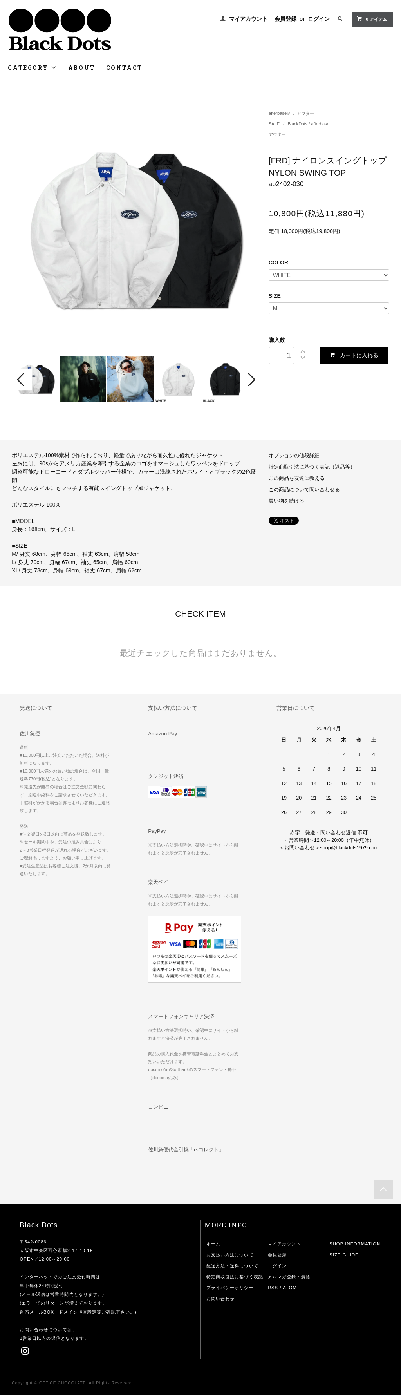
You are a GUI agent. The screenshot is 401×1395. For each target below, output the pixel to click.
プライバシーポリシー (230, 1287)
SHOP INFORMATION (354, 1243)
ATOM (290, 1287)
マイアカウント (248, 19)
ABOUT (81, 67)
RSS (273, 1287)
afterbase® (279, 113)
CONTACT (124, 67)
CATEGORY (32, 67)
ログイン (319, 19)
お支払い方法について (230, 1254)
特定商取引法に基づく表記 (234, 1276)
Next (250, 379)
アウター (305, 113)
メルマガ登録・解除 (289, 1276)
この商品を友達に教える (297, 478)
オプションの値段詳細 (294, 455)
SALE (275, 123)
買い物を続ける (286, 501)
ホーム (213, 1243)
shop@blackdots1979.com (349, 847)
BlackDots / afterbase (308, 123)
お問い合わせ (220, 1298)
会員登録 (285, 19)
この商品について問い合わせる (304, 489)
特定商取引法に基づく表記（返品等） (312, 467)
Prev (22, 379)
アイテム (371, 19)
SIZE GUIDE (344, 1254)
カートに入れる (353, 355)
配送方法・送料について (232, 1265)
